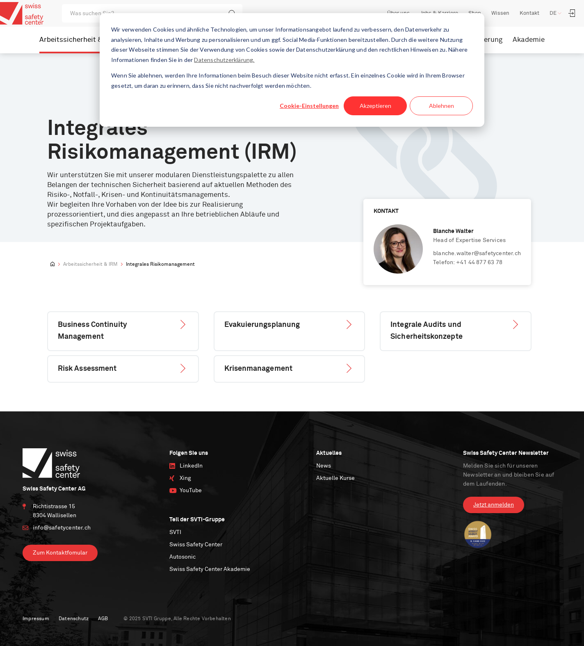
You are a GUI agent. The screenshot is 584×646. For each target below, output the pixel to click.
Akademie (529, 40)
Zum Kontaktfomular (60, 553)
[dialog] (292, 70)
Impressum (36, 618)
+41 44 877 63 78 (479, 262)
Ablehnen (441, 105)
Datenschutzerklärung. (224, 59)
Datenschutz (74, 618)
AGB (103, 618)
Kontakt (529, 13)
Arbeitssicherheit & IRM (78, 40)
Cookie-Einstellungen (309, 105)
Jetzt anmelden (493, 505)
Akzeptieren (375, 105)
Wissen (500, 13)
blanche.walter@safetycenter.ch (477, 253)
